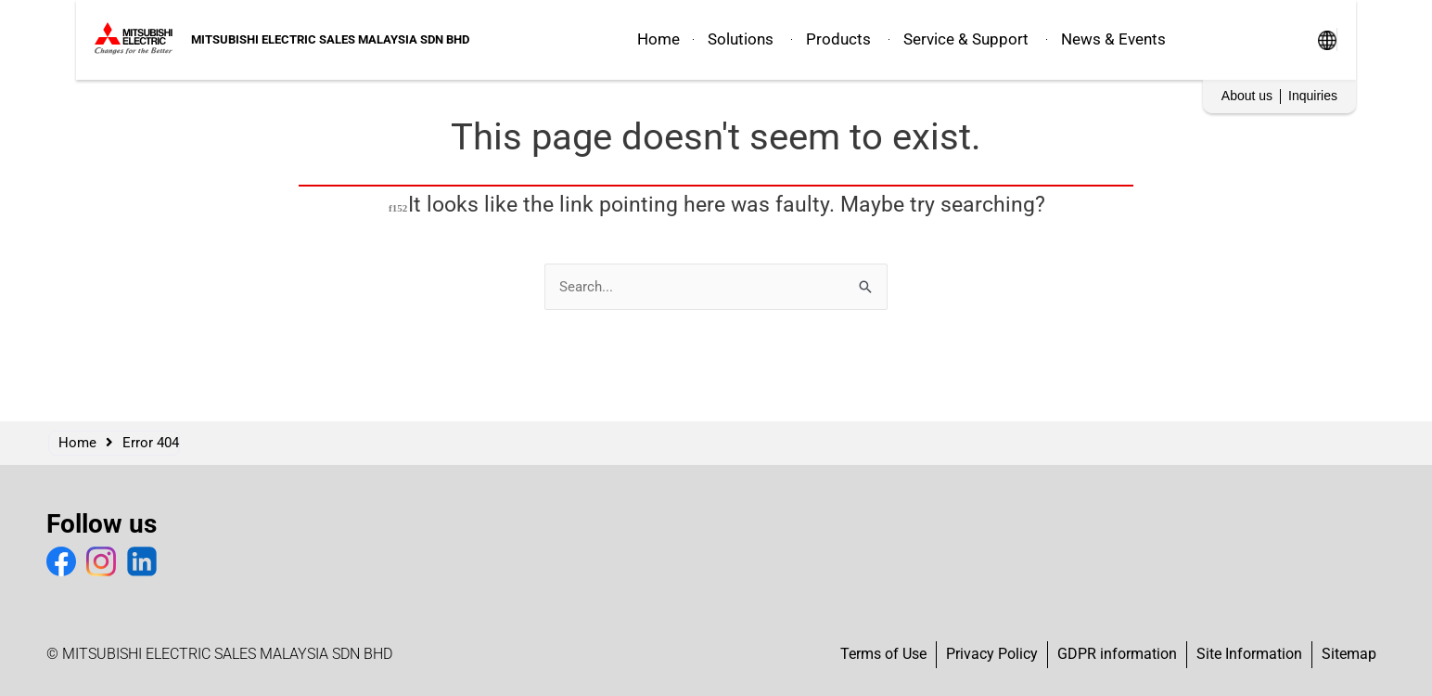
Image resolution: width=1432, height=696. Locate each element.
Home (77, 442)
